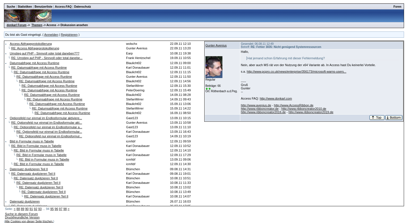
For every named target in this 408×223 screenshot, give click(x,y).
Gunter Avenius (216, 45)
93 (40, 209)
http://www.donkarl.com (276, 98)
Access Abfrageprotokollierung (31, 43)
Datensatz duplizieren (25, 201)
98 (65, 209)
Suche (11, 6)
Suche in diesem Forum (21, 214)
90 (27, 209)
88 (18, 209)
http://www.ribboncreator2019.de (310, 112)
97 (60, 209)
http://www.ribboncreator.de (260, 108)
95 (52, 209)
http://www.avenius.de (256, 105)
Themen (36, 25)
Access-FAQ (63, 6)
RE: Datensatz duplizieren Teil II (33, 173)
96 (56, 209)
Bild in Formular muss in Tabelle (32, 141)
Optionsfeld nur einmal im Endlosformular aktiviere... (46, 118)
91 (31, 209)
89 (22, 209)
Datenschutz (82, 6)
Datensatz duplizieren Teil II (29, 169)
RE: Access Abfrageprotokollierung (35, 48)
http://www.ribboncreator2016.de (263, 112)
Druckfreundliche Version (22, 217)
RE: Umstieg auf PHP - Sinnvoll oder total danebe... (46, 58)
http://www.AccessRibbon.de (293, 105)
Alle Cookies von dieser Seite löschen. (29, 221)
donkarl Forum (16, 25)
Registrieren (69, 34)
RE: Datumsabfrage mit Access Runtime (39, 67)
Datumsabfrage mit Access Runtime (34, 63)
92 (35, 209)
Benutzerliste (43, 6)
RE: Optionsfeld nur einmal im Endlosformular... (49, 131)
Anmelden (51, 34)
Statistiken (25, 6)
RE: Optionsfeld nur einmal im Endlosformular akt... (46, 122)
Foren (397, 6)
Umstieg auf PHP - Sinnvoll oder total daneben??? (44, 53)
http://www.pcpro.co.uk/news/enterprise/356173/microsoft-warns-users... (297, 71)
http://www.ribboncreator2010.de (303, 108)
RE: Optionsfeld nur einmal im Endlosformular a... (48, 127)
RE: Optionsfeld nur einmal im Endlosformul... (50, 136)
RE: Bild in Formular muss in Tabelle (36, 146)
